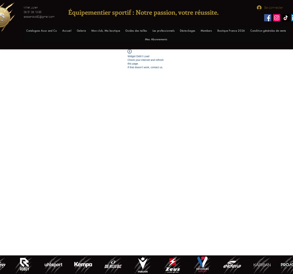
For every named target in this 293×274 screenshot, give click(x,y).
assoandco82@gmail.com (39, 16)
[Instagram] (276, 17)
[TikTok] (285, 17)
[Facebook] (267, 17)
